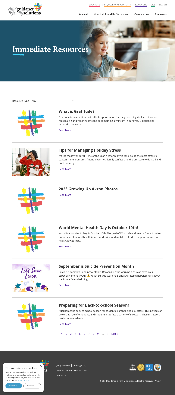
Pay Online (141, 4)
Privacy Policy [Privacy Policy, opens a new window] (23, 380)
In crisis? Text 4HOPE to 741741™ (71, 370)
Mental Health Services (110, 14)
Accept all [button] (14, 386)
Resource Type (20, 100)
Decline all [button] (32, 386)
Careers (161, 14)
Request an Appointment (117, 4)
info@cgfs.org (79, 365)
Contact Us (61, 375)
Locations (94, 4)
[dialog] (23, 377)
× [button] (41, 366)
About (83, 14)
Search (163, 4)
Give (153, 4)
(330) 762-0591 (63, 365)
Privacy (158, 380)
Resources (141, 14)
